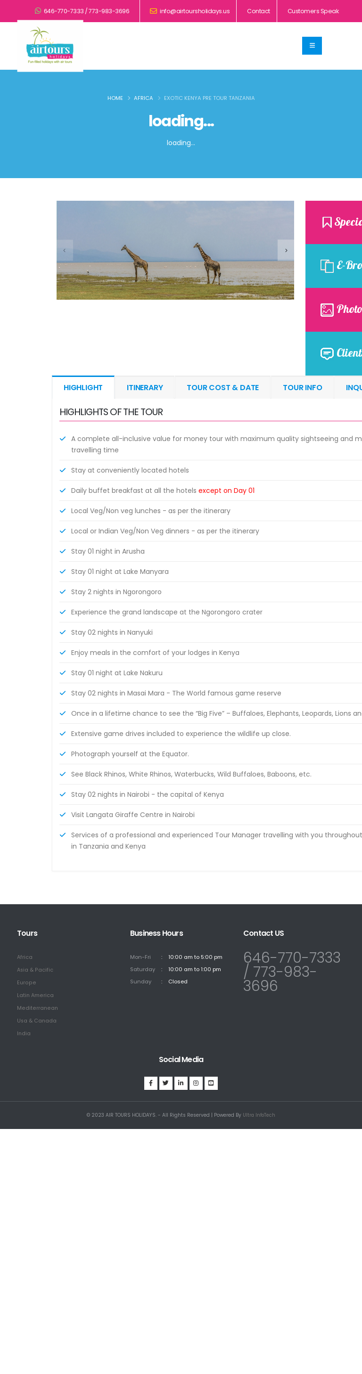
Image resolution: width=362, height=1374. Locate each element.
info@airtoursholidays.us (190, 11)
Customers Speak (313, 11)
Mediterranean (37, 1006)
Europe (26, 981)
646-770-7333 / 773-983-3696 (82, 11)
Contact (258, 11)
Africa (143, 98)
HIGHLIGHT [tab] (83, 387)
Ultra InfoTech (259, 1111)
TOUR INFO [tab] (302, 387)
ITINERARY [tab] (145, 387)
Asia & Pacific (35, 969)
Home (115, 98)
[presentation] (65, 250)
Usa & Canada (37, 1018)
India (24, 1030)
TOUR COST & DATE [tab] (223, 387)
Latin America (35, 994)
